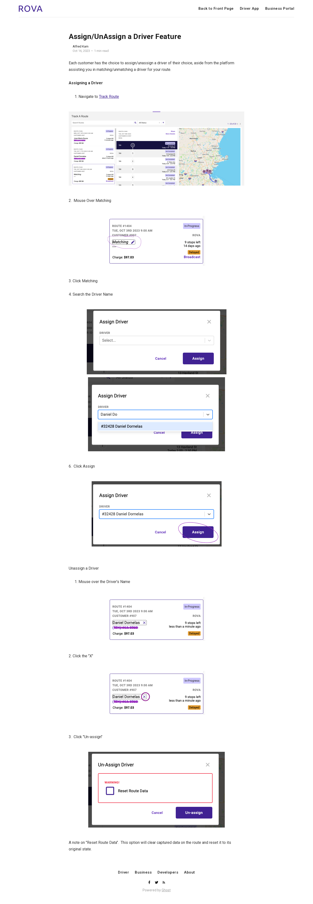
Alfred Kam (80, 46)
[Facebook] (149, 882)
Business (143, 872)
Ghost (166, 890)
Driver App (249, 8)
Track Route (109, 96)
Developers (167, 872)
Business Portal (279, 8)
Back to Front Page (216, 8)
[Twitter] (157, 882)
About (189, 872)
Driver (123, 872)
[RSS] (164, 882)
